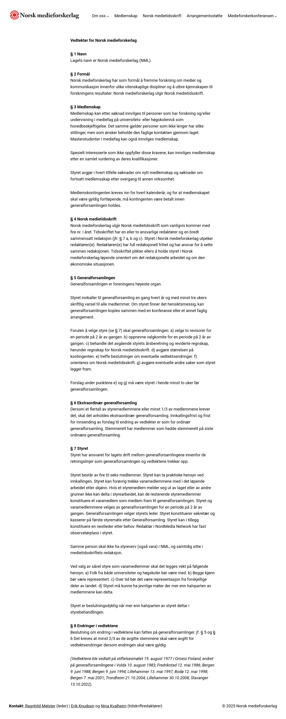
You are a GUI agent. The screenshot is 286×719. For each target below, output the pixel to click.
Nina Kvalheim (113, 706)
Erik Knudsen (82, 706)
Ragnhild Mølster (40, 706)
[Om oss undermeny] (108, 16)
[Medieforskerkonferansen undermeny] (276, 16)
